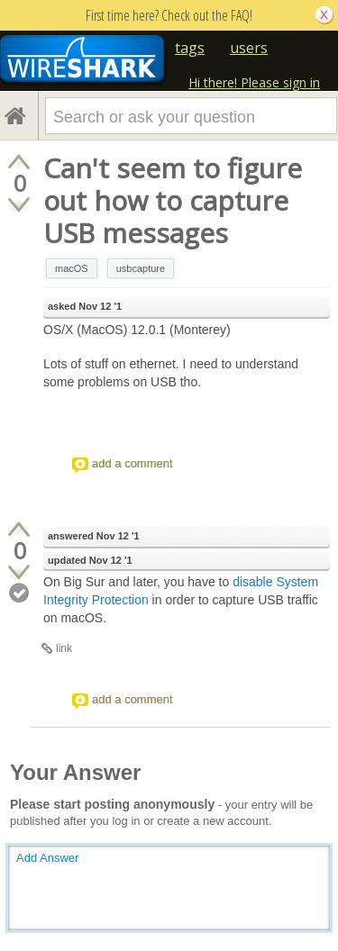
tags (190, 48)
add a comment (132, 463)
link (64, 648)
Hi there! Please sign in (254, 82)
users (249, 48)
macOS (71, 268)
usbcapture (140, 268)
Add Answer (47, 858)
